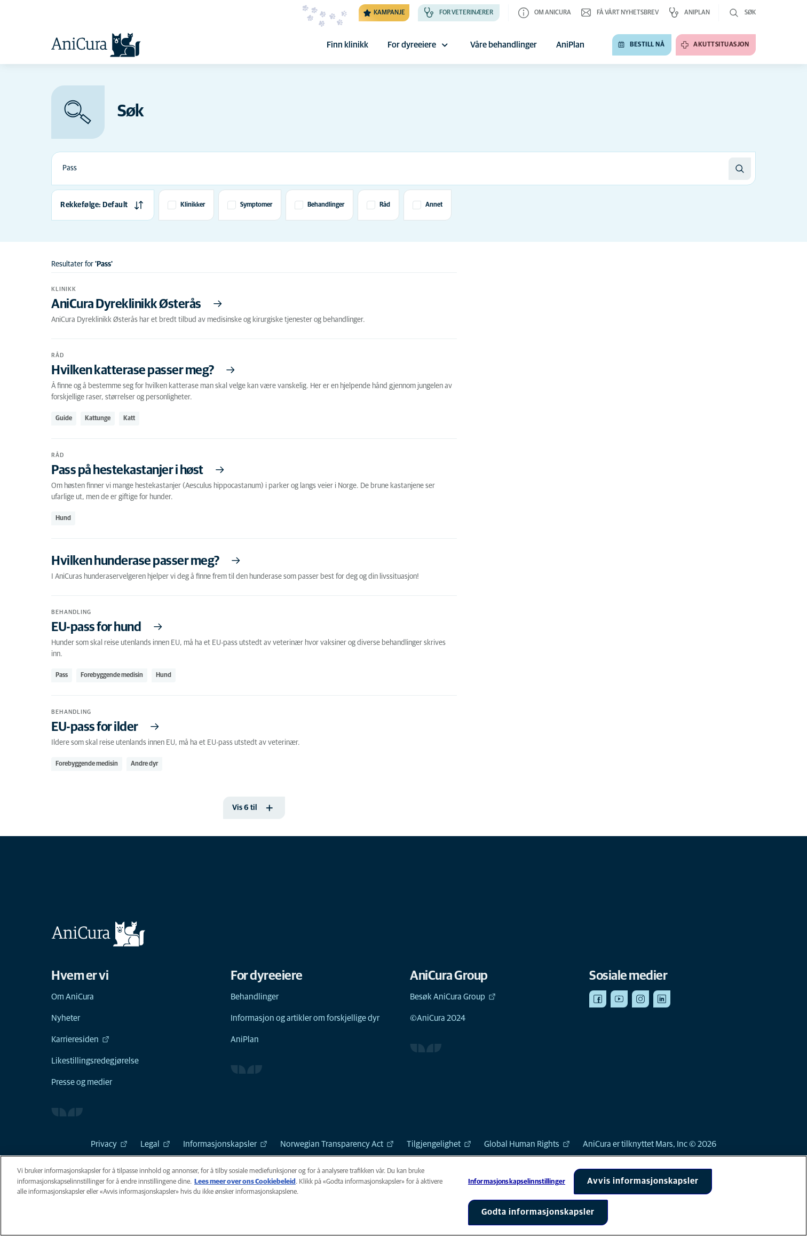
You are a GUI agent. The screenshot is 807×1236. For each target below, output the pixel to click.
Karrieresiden (80, 1039)
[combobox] (390, 168)
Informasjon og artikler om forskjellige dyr (305, 1018)
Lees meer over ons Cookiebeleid (245, 1181)
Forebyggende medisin (112, 675)
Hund (63, 518)
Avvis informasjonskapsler (643, 1181)
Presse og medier (81, 1082)
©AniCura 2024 (437, 1018)
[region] (403, 1195)
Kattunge (97, 418)
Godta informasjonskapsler (538, 1212)
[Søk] (740, 169)
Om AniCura (72, 997)
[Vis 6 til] (254, 808)
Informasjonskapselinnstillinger (516, 1181)
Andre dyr (144, 764)
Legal (155, 1144)
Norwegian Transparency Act (337, 1144)
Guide (64, 418)
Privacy (109, 1144)
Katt (129, 418)
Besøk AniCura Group (453, 997)
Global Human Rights (527, 1144)
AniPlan (245, 1039)
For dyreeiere (419, 44)
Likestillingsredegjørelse (95, 1061)
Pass (62, 675)
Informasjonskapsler (225, 1144)
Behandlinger (255, 997)
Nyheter (65, 1018)
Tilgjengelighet (439, 1144)
